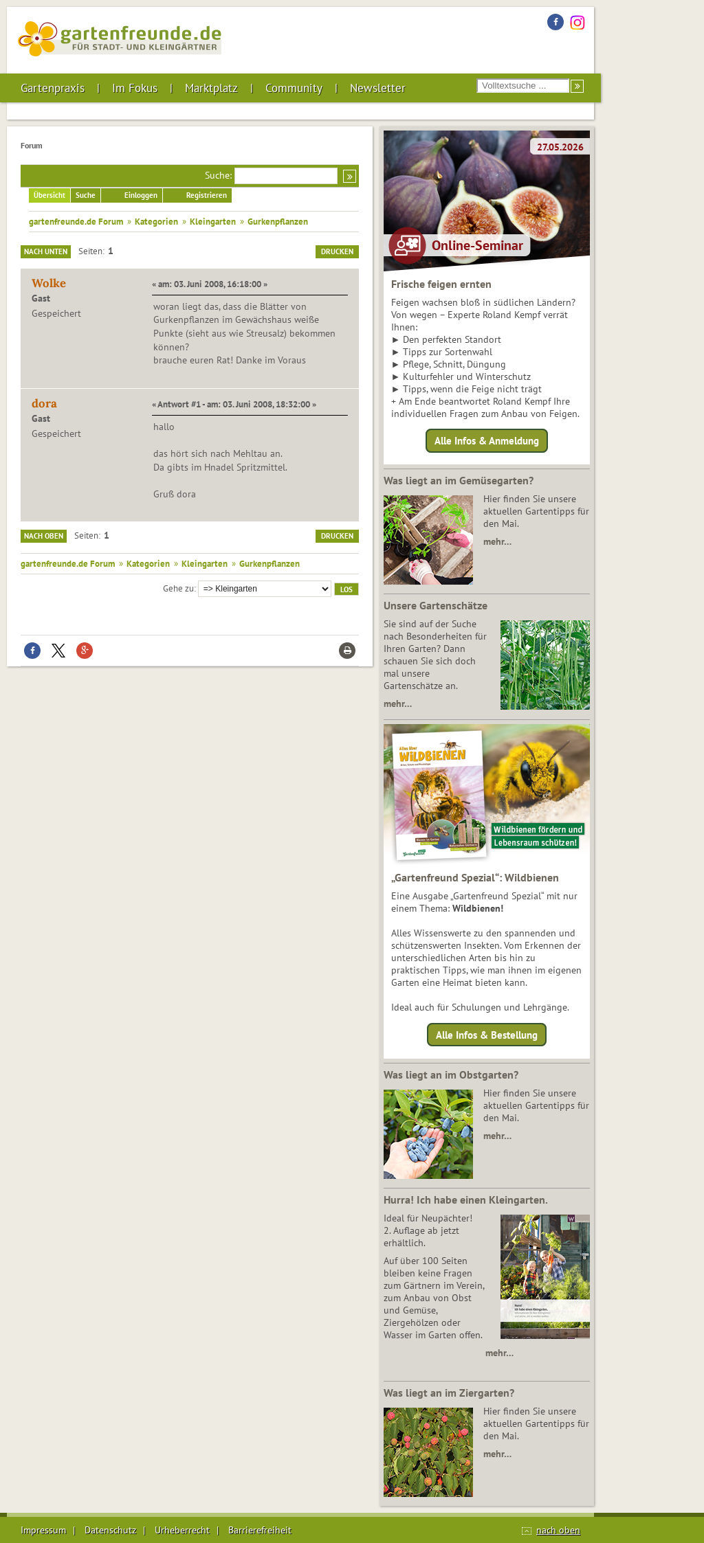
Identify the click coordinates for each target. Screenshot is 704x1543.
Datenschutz (110, 1530)
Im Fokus (134, 87)
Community (293, 87)
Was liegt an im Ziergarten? (449, 1392)
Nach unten (45, 251)
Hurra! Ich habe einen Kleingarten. (466, 1199)
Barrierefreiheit (260, 1530)
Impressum (43, 1530)
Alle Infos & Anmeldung (486, 440)
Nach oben (43, 536)
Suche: (218, 175)
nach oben (558, 1530)
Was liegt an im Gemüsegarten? (459, 480)
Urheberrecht (182, 1530)
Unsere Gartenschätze (435, 605)
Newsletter (378, 87)
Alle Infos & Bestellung (487, 1034)
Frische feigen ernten (441, 284)
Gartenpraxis (53, 87)
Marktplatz (211, 87)
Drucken (337, 251)
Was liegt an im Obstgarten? (451, 1074)
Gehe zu (178, 588)
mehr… (497, 541)
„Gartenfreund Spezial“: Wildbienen (475, 877)
